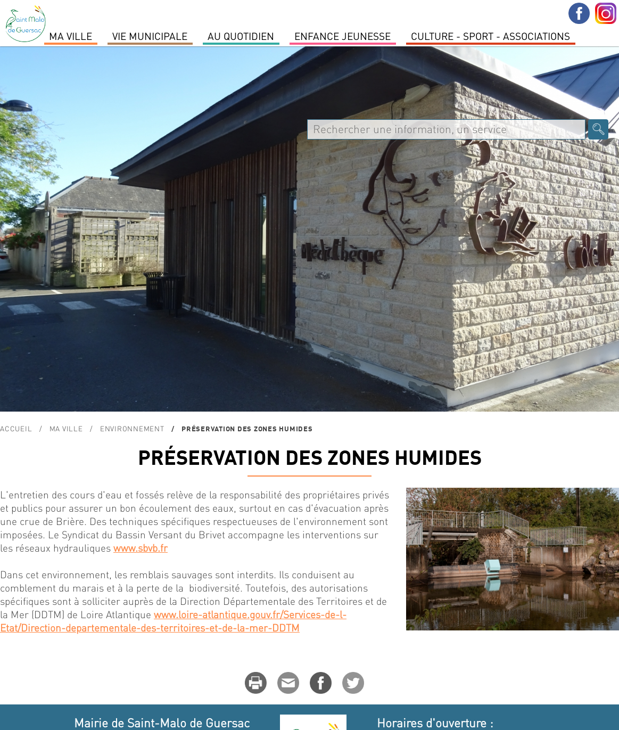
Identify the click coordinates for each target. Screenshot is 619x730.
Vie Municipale (149, 35)
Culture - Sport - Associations (490, 35)
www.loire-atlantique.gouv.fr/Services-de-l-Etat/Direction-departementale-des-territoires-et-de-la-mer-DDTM (173, 621)
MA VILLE (70, 35)
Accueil (16, 428)
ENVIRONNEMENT (132, 428)
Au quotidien (241, 35)
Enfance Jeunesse (342, 35)
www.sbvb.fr (140, 547)
